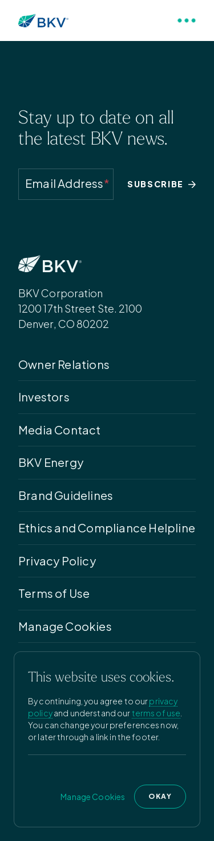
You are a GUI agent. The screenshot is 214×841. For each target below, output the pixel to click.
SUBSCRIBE (161, 184)
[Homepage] (43, 20)
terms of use (156, 713)
